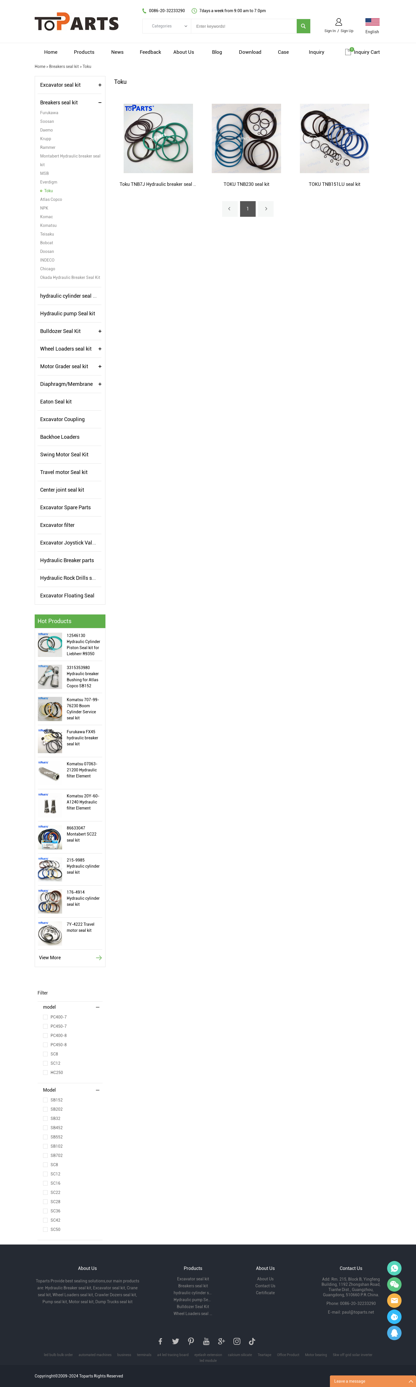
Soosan (47, 121)
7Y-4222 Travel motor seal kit (80, 927)
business (124, 1355)
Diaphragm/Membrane (66, 384)
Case (283, 52)
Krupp (45, 138)
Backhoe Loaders (59, 437)
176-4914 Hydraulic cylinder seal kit (83, 898)
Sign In (330, 31)
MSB (44, 173)
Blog (217, 52)
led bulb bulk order (58, 1355)
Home (50, 52)
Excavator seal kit (60, 85)
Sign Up (347, 31)
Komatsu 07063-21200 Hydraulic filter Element (82, 770)
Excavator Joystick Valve (68, 543)
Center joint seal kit (62, 490)
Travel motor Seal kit (64, 472)
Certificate (265, 1292)
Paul (394, 1317)
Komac (46, 216)
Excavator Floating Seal (67, 595)
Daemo (46, 130)
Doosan (47, 251)
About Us (183, 52)
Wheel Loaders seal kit (66, 349)
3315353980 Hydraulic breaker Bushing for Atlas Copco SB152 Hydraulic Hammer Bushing (84, 677)
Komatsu (48, 225)
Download (250, 52)
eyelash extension (208, 1355)
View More (50, 957)
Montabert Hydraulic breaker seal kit (70, 160)
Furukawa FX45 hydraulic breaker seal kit (82, 737)
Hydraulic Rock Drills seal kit (73, 578)
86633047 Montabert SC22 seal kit (81, 834)
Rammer (47, 147)
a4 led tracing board (173, 1355)
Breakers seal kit (64, 66)
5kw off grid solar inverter (352, 1355)
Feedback (150, 52)
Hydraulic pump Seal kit (67, 313)
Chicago (47, 268)
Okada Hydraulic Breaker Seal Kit (70, 277)
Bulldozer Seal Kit (60, 331)
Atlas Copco (51, 199)
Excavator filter (57, 525)
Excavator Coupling (62, 419)
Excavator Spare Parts (65, 507)
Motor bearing (316, 1355)
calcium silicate (240, 1355)
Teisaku (47, 234)
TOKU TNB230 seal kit (246, 184)
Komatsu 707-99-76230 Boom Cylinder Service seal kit (83, 708)
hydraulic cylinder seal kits (70, 296)
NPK (44, 208)
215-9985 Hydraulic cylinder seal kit (83, 866)
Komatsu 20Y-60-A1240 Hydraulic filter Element (83, 802)
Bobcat (46, 242)
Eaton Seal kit (56, 402)
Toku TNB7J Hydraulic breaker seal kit (159, 184)
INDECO (47, 260)
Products (84, 52)
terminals (144, 1355)
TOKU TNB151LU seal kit (334, 184)
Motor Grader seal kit (64, 366)
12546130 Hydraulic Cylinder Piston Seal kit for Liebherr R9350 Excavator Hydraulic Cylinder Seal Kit (83, 645)
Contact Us (265, 1286)
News (117, 52)
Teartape (264, 1355)
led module (208, 1361)
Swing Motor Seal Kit (64, 454)
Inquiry (316, 52)
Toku (87, 66)
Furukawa (49, 112)
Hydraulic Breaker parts (67, 560)
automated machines (95, 1355)
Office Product (288, 1355)
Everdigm (48, 182)
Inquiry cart (367, 52)
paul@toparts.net (358, 1312)
